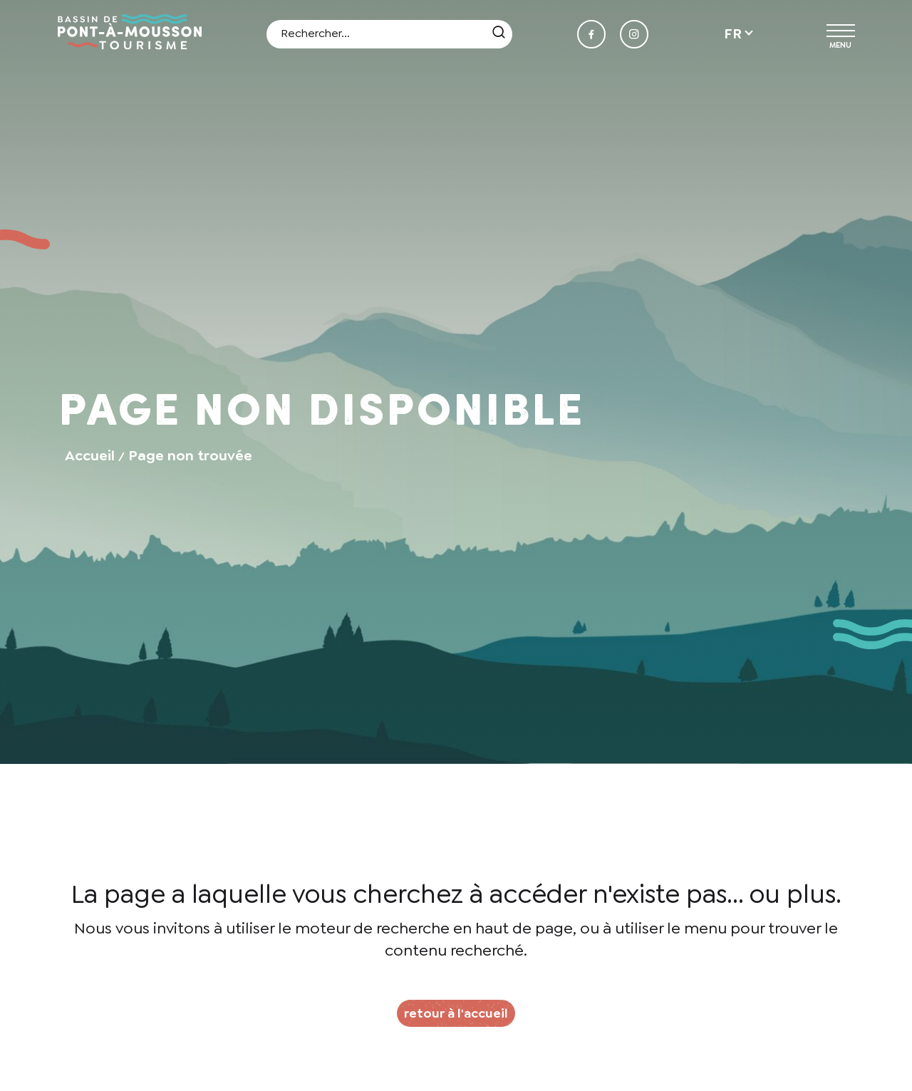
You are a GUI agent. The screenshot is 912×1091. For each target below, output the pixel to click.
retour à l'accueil (456, 1013)
